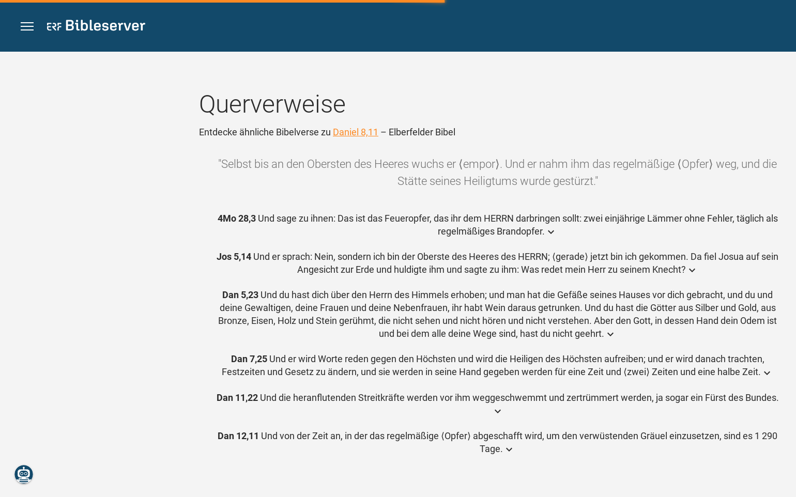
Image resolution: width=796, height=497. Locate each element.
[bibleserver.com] (96, 27)
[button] (27, 26)
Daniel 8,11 (355, 132)
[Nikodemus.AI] (23, 474)
